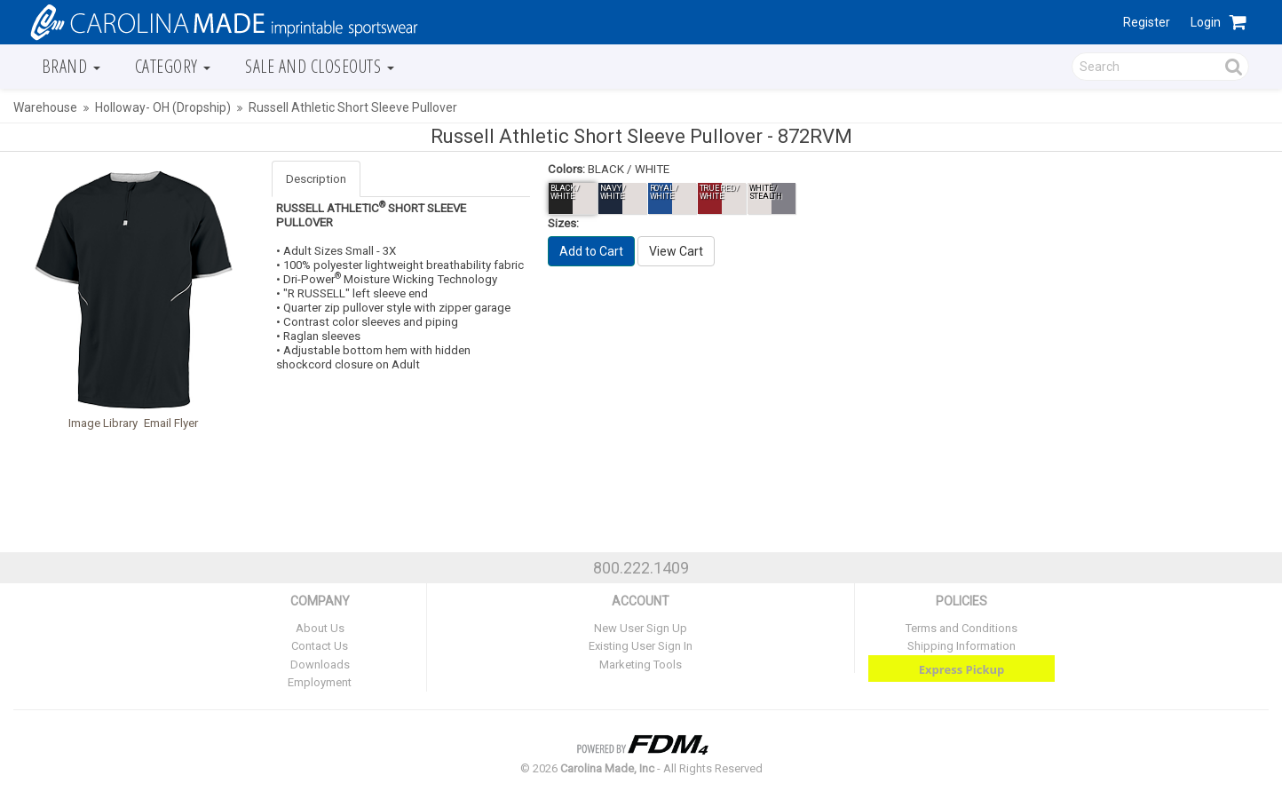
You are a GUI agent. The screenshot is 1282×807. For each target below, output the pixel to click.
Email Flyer (171, 423)
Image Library (103, 423)
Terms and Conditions (961, 628)
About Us (320, 628)
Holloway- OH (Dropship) (163, 107)
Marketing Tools (640, 664)
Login (1206, 22)
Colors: (566, 169)
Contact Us (319, 646)
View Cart (676, 251)
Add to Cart (591, 251)
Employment (320, 682)
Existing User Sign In (640, 646)
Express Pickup (962, 669)
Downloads (320, 664)
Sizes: (563, 223)
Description (316, 179)
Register (1146, 22)
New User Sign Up (640, 628)
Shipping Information (961, 646)
